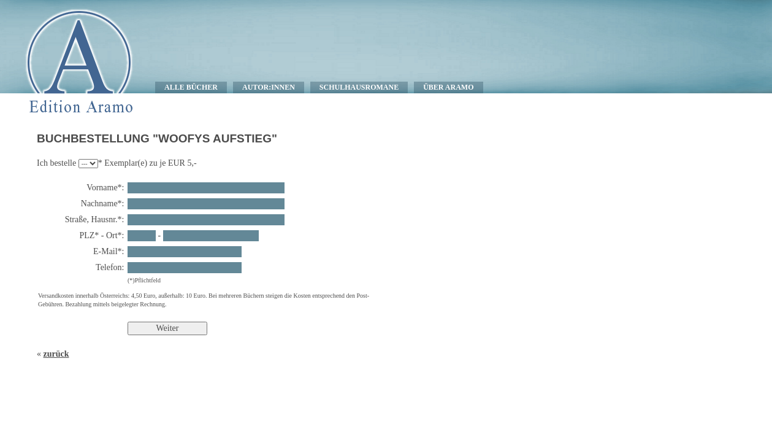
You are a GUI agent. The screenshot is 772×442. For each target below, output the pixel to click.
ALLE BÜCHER (191, 87)
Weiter (167, 328)
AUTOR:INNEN (268, 87)
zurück (56, 354)
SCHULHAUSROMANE (359, 87)
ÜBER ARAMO (448, 87)
